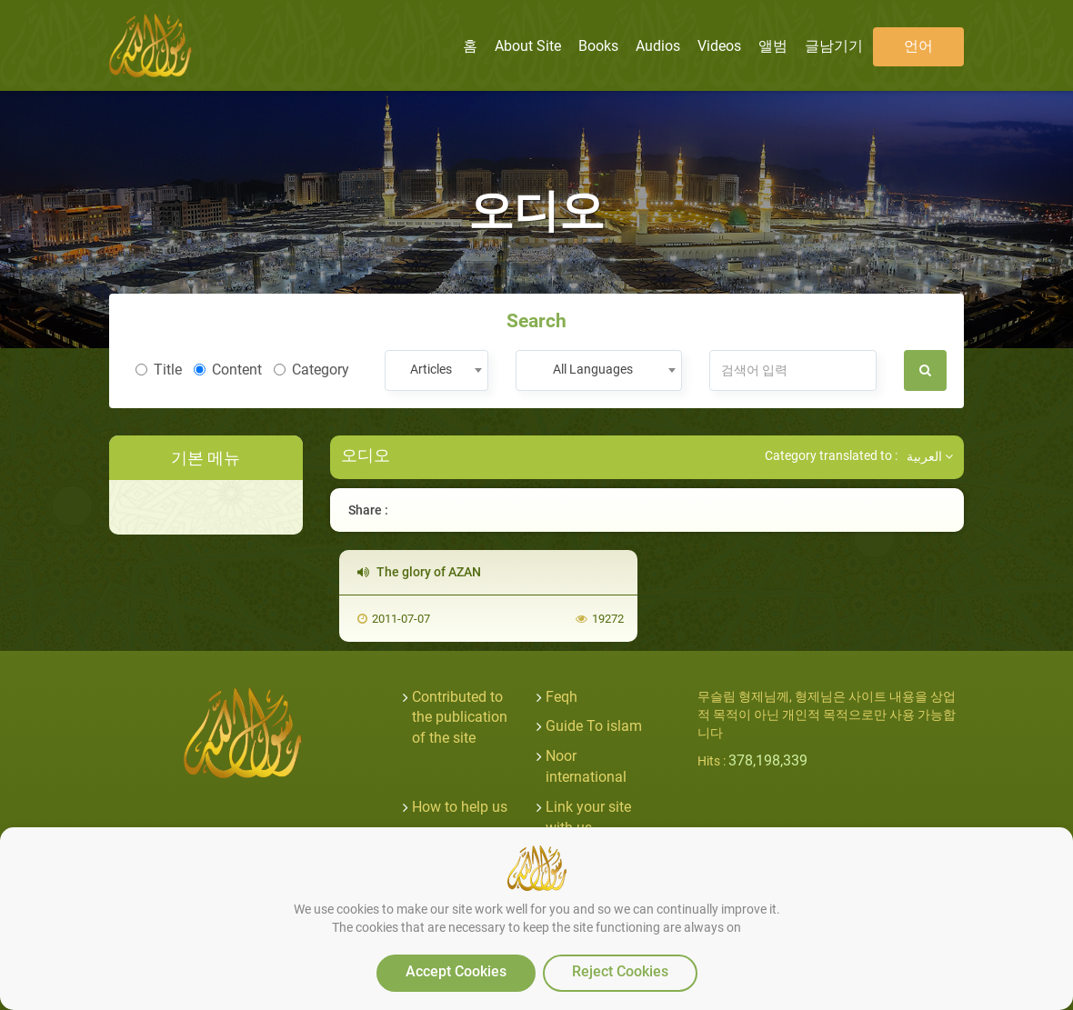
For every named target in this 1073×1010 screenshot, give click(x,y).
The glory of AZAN (419, 572)
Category (311, 369)
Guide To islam (594, 726)
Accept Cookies (456, 971)
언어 (918, 46)
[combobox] (436, 370)
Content (228, 369)
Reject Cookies (620, 971)
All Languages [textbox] (593, 369)
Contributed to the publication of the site (459, 717)
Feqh (561, 696)
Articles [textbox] (431, 369)
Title (158, 369)
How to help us (459, 806)
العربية (930, 456)
